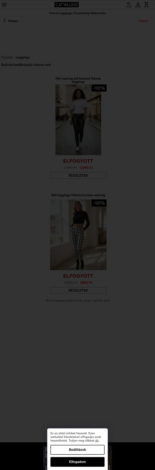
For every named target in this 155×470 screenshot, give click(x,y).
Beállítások (77, 449)
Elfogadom (77, 462)
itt (96, 440)
